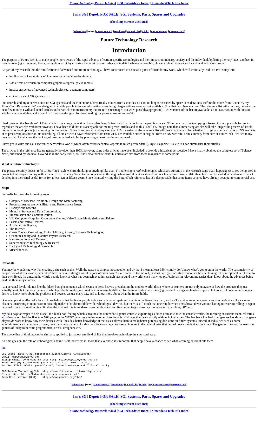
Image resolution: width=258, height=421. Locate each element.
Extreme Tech (176, 31)
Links (145, 31)
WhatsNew (80, 31)
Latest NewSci (104, 31)
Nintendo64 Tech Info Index (170, 3)
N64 (9, 313)
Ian (3, 347)
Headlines (119, 31)
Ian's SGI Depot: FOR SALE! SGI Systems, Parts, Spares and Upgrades (129, 14)
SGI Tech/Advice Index (133, 3)
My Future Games (159, 389)
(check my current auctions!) (129, 21)
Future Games (159, 31)
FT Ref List (133, 31)
